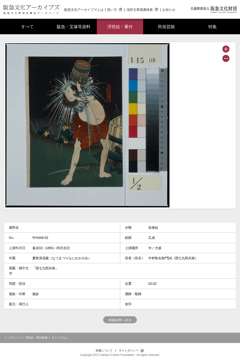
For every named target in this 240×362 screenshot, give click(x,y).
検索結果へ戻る (120, 320)
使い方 (112, 9)
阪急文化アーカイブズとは (84, 9)
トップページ (12, 337)
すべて (27, 26)
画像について (104, 350)
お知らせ (168, 9)
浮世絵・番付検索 (36, 337)
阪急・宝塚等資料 (73, 26)
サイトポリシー (129, 350)
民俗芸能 (166, 26)
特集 (212, 26)
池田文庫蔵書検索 (140, 9)
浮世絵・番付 (120, 26)
